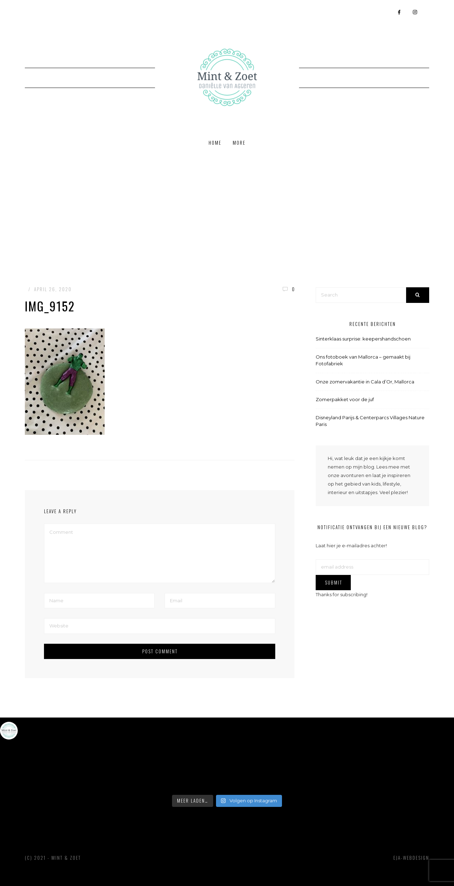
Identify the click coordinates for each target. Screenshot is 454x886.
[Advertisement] (227, 208)
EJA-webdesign (411, 857)
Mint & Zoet (66, 857)
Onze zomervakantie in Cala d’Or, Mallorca (365, 381)
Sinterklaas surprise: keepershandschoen (363, 339)
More (239, 142)
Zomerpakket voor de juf (345, 399)
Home (215, 142)
